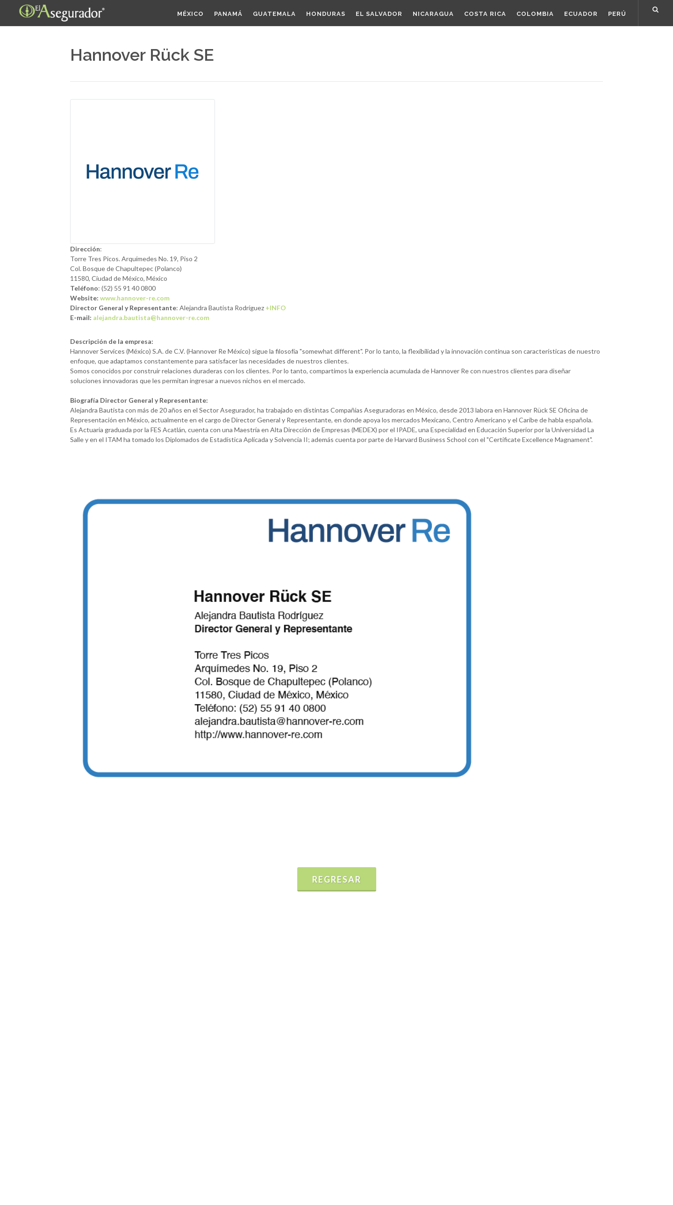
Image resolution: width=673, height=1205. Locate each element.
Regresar (336, 879)
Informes (211, 988)
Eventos (210, 1016)
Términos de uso (94, 1175)
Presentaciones (221, 1002)
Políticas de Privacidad (159, 1175)
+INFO (275, 308)
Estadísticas (216, 975)
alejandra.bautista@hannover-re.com (151, 317)
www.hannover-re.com (135, 298)
